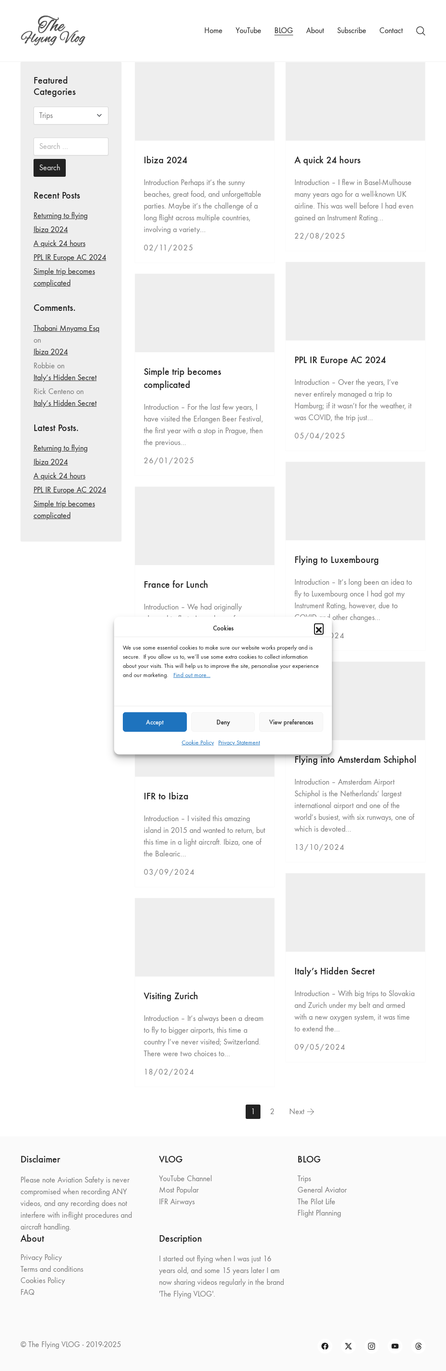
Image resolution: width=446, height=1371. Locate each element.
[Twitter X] (348, 1346)
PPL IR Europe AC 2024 (340, 360)
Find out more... (191, 675)
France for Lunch (176, 584)
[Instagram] (372, 1346)
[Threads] (418, 1346)
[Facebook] (325, 1346)
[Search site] (421, 31)
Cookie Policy (198, 742)
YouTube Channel (185, 1178)
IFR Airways (177, 1201)
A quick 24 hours (327, 160)
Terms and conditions (51, 1269)
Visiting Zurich (171, 996)
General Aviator (322, 1190)
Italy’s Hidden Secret (334, 971)
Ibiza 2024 (165, 160)
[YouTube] (395, 1346)
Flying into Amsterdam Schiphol (355, 759)
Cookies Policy (42, 1280)
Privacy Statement (239, 742)
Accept (155, 722)
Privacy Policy (41, 1257)
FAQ (27, 1292)
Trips (304, 1178)
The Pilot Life (316, 1201)
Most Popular (179, 1190)
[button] (318, 628)
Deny (223, 722)
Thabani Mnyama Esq (66, 328)
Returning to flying (61, 215)
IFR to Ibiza (166, 796)
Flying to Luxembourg (336, 560)
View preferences (291, 722)
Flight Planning (319, 1213)
